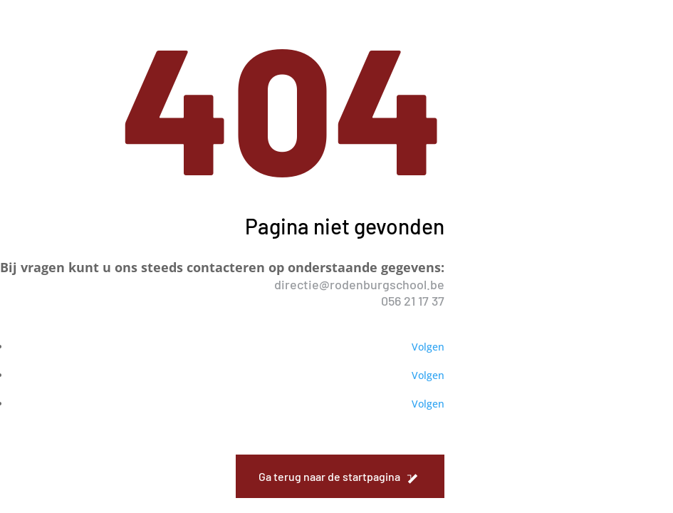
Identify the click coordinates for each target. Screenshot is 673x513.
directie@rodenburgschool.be (359, 284)
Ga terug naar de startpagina (329, 476)
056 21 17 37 (412, 301)
